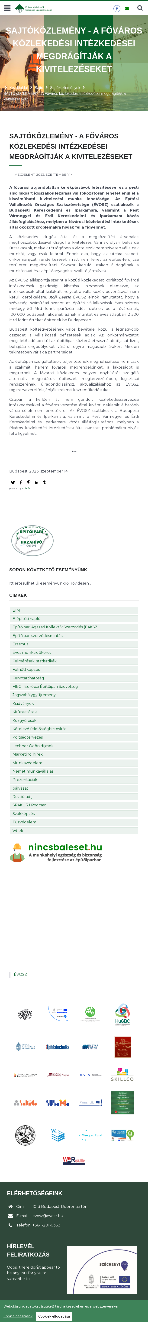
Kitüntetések (25, 712)
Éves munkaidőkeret (32, 652)
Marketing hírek (28, 754)
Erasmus (20, 644)
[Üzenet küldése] (127, 9)
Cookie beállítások (17, 1316)
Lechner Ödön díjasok (33, 746)
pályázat (20, 788)
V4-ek (18, 831)
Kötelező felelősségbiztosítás (39, 729)
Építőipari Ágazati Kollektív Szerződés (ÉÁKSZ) (56, 627)
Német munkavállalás (33, 771)
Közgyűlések (24, 720)
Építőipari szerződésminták (38, 636)
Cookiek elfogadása (54, 1316)
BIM (16, 610)
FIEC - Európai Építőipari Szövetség (45, 686)
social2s (26, 488)
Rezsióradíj (22, 797)
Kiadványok (23, 703)
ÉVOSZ (20, 974)
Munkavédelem (27, 763)
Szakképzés (24, 814)
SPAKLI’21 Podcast (29, 805)
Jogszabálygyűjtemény (34, 695)
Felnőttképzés (26, 669)
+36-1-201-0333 (46, 1225)
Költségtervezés (28, 737)
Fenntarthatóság (28, 678)
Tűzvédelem (24, 822)
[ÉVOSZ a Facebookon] (117, 8)
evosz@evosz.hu (47, 1216)
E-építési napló (26, 618)
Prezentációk (25, 779)
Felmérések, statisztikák (35, 661)
